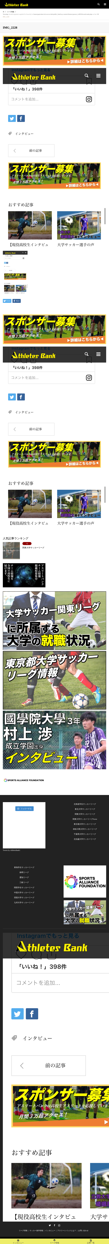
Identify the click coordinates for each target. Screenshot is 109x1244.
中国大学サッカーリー (23, 892)
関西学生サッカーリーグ (24, 887)
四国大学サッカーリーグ (24, 897)
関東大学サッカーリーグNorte (85, 819)
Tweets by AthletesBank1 (11, 850)
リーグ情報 (23, 1231)
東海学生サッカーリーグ (24, 867)
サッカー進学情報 (36, 1231)
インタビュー (50, 1231)
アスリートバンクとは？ (66, 1231)
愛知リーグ (24, 877)
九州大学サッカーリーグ (24, 902)
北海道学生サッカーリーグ (85, 804)
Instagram (59, 1225)
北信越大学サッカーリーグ (85, 839)
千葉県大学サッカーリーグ (85, 834)
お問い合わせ (83, 1231)
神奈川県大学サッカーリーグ (85, 829)
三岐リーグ (24, 882)
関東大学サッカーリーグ (85, 814)
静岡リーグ (24, 872)
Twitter (50, 1225)
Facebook (54, 1225)
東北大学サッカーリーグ (85, 809)
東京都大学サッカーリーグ (85, 824)
